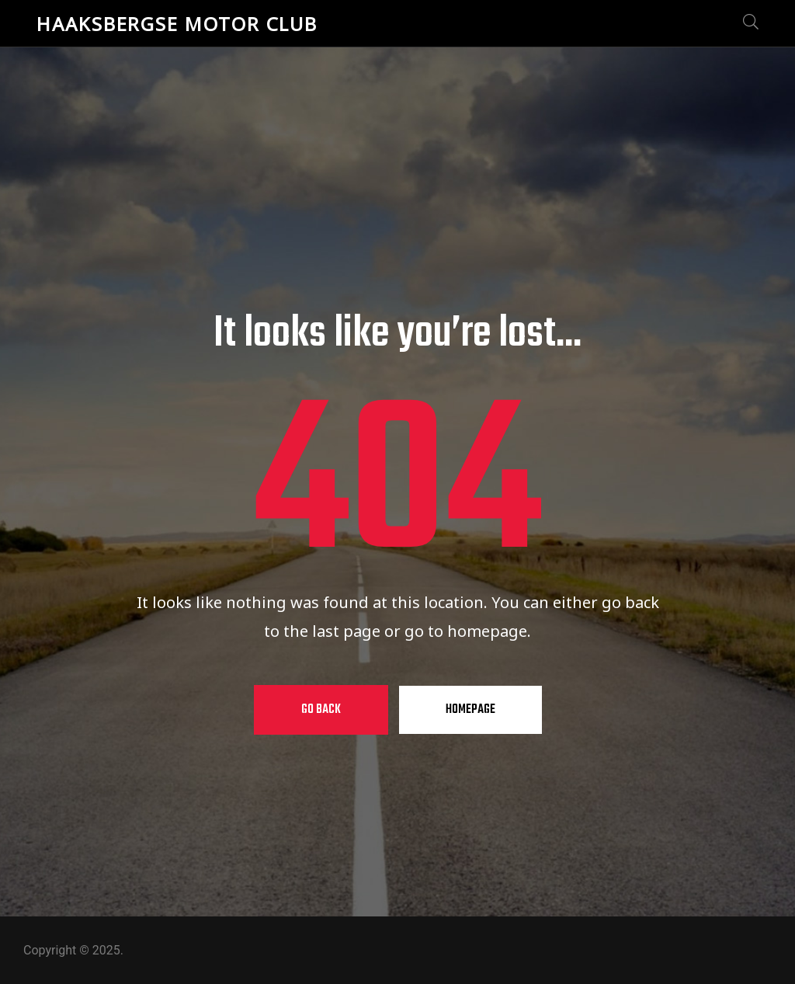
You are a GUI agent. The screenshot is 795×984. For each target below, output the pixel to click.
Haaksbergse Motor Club (177, 24)
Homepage (470, 710)
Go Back (321, 710)
